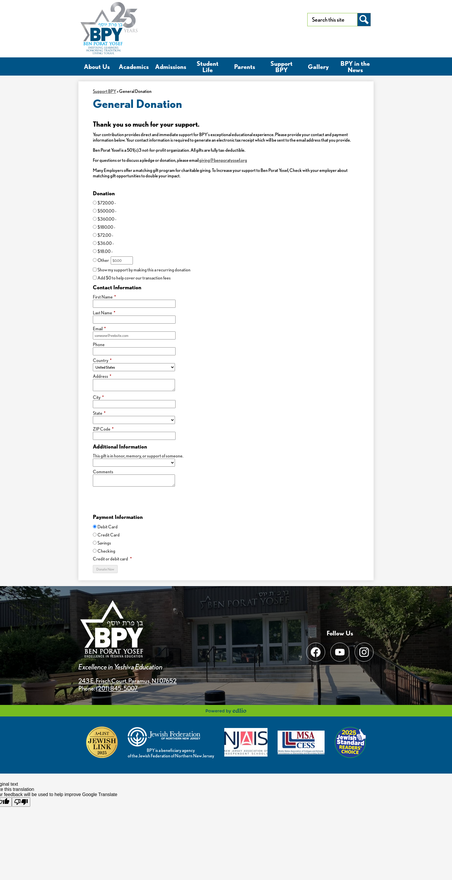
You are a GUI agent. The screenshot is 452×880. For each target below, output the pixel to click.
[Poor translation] (21, 802)
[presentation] (136, 500)
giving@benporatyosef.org (223, 160)
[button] (96, 66)
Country (102, 360)
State (99, 413)
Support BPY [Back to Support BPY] (104, 91)
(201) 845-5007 (117, 688)
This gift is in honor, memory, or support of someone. (138, 456)
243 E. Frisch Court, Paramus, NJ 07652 (127, 680)
